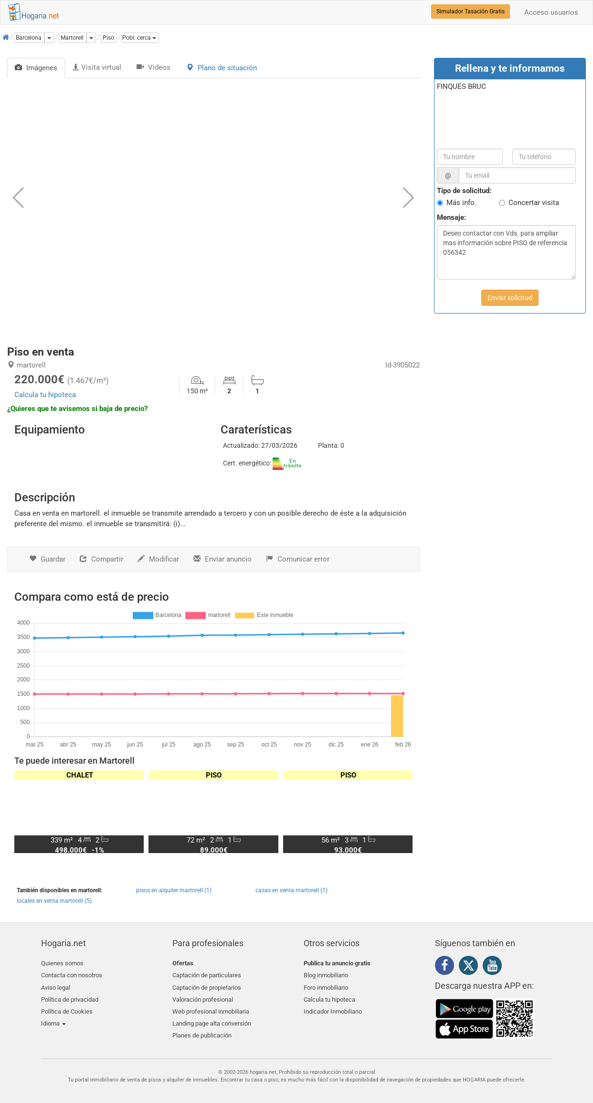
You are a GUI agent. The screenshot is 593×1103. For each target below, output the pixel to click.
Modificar (158, 559)
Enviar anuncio (222, 559)
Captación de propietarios (206, 985)
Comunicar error (297, 559)
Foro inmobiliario (326, 985)
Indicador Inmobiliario (333, 1008)
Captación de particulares (206, 974)
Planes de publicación (202, 1031)
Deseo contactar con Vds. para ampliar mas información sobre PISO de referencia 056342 (506, 252)
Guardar (47, 559)
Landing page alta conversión (211, 1019)
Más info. (461, 202)
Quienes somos (62, 963)
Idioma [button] (53, 1019)
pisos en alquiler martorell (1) (174, 890)
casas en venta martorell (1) (291, 890)
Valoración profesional (202, 997)
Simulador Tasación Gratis (470, 11)
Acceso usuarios (551, 12)
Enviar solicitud (509, 298)
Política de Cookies (67, 1008)
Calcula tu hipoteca (45, 394)
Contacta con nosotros (71, 974)
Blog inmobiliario (326, 974)
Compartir (101, 559)
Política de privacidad (69, 997)
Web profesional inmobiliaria (210, 1008)
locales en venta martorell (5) (54, 901)
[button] (140, 37)
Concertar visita (533, 202)
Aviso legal (55, 985)
